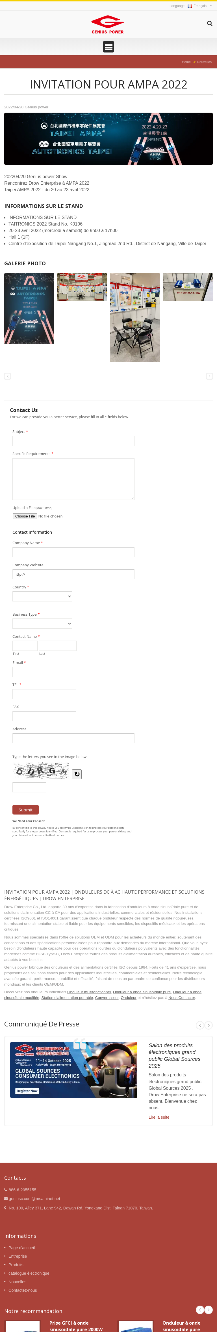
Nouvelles (204, 62)
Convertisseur (107, 998)
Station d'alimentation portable (67, 998)
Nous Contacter (181, 998)
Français (197, 6)
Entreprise (17, 1256)
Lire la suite (159, 1117)
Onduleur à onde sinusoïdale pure (142, 992)
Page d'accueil (21, 1247)
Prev (200, 1025)
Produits (15, 1264)
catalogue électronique (28, 1273)
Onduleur (128, 998)
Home (186, 62)
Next (208, 1025)
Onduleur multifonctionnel (89, 992)
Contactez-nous (22, 1290)
